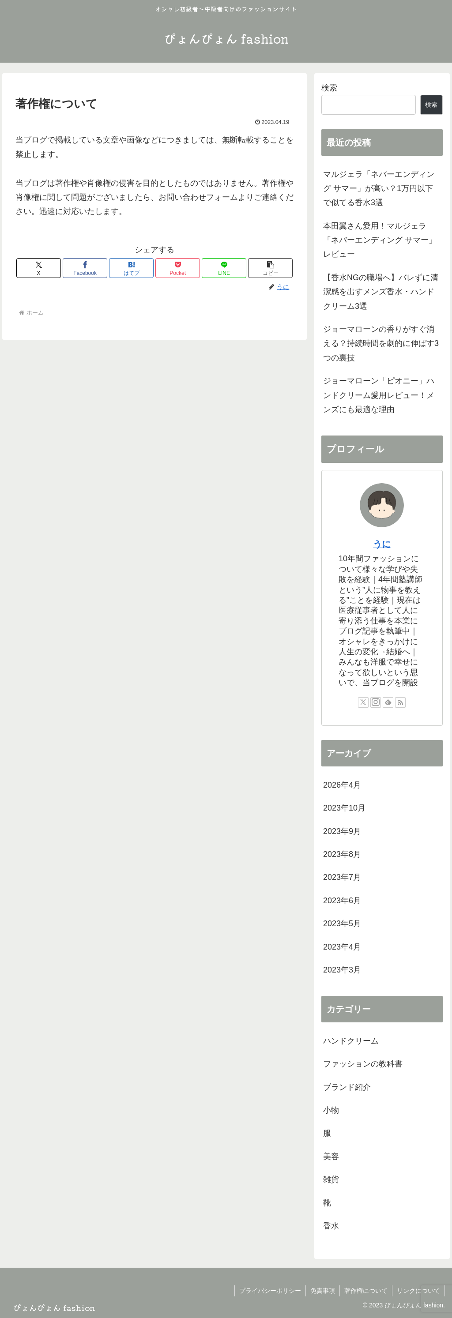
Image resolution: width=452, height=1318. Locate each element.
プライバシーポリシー (270, 1290)
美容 (331, 1156)
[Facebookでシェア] (85, 268)
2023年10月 (344, 808)
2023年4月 (342, 947)
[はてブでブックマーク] (131, 268)
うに (382, 544)
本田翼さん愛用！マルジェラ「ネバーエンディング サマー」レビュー (380, 240)
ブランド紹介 (347, 1087)
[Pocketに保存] (177, 268)
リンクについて (418, 1290)
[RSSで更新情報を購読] (400, 702)
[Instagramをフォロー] (375, 702)
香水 (331, 1225)
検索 (329, 87)
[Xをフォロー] (363, 702)
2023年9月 (342, 831)
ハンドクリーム (351, 1040)
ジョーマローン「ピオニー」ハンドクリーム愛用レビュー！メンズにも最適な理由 (378, 395)
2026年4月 (342, 785)
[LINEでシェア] (224, 268)
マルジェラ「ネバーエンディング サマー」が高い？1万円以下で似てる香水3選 (378, 188)
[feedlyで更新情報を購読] (388, 702)
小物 (331, 1110)
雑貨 (331, 1179)
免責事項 (322, 1290)
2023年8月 (342, 854)
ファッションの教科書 (363, 1063)
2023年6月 (342, 900)
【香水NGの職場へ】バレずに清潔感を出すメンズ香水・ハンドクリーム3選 (380, 292)
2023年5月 (342, 923)
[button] (270, 268)
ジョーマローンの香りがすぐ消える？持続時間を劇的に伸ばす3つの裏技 (381, 343)
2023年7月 (342, 877)
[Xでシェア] (38, 268)
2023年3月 (342, 969)
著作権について (366, 1290)
